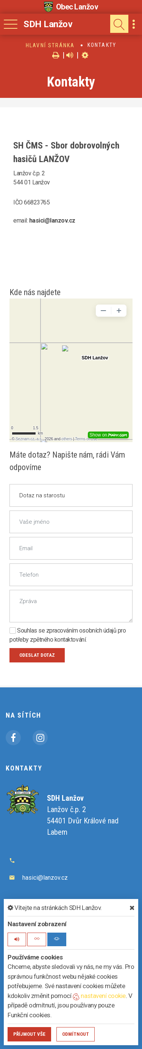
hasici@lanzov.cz (45, 877)
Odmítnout (75, 1034)
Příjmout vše (29, 1034)
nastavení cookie (99, 995)
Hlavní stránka (50, 45)
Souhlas (23, 630)
